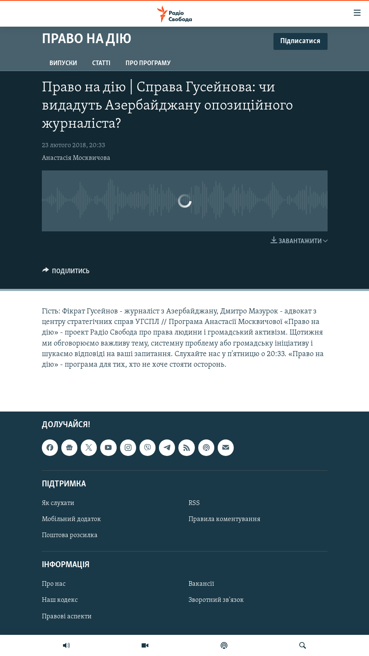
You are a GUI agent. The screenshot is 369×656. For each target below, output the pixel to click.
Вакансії (201, 584)
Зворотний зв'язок (216, 600)
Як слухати (58, 503)
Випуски (63, 63)
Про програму (148, 63)
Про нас (54, 584)
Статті (101, 63)
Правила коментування (224, 519)
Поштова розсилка (70, 535)
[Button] (66, 273)
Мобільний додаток (71, 519)
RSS (194, 503)
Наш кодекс (60, 600)
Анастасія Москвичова (76, 158)
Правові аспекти (67, 616)
